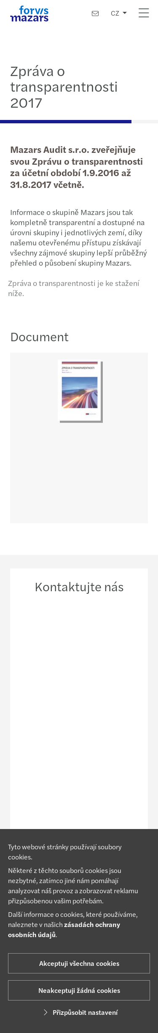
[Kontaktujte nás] (95, 13)
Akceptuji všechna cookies (79, 963)
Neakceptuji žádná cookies (79, 990)
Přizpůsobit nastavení (79, 1012)
